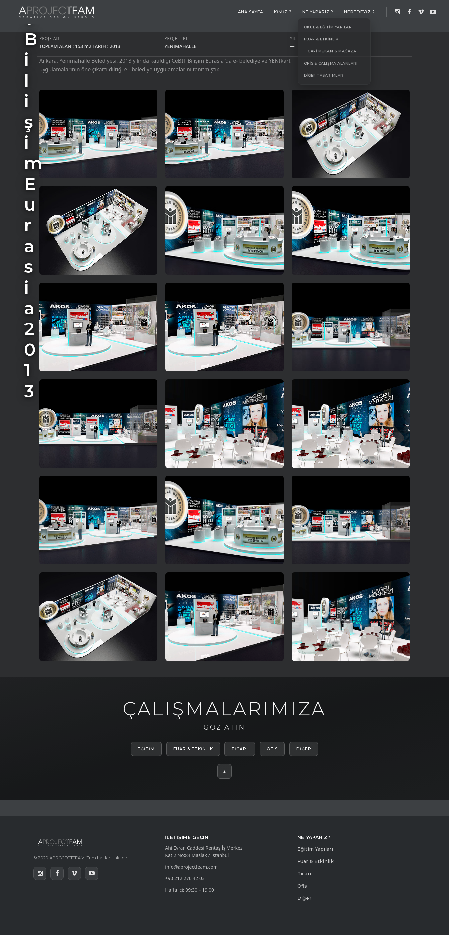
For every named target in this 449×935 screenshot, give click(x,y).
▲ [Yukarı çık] (224, 771)
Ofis (302, 886)
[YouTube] (433, 12)
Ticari (304, 874)
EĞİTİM (146, 748)
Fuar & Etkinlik (315, 861)
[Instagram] (397, 12)
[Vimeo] (421, 12)
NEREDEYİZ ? (359, 11)
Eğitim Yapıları (315, 849)
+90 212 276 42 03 (185, 878)
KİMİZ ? (283, 11)
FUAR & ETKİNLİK (193, 748)
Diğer (304, 898)
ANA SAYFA (251, 11)
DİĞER (303, 748)
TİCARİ (239, 748)
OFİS (272, 748)
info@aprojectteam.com (191, 867)
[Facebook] (409, 12)
